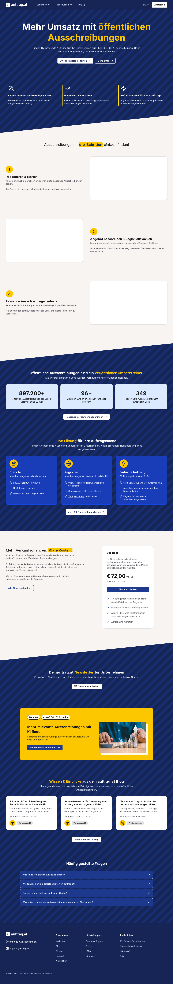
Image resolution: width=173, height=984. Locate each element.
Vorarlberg (79, 496)
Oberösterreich (75, 491)
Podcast (60, 956)
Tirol (70, 496)
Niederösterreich (83, 482)
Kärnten (98, 491)
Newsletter (61, 961)
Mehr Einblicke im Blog (86, 839)
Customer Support (95, 941)
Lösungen (44, 4)
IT (14, 488)
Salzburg (88, 491)
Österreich (91, 476)
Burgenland (98, 482)
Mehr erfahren (105, 61)
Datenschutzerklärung (131, 946)
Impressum (125, 951)
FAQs (88, 951)
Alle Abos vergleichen (19, 588)
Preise (81, 5)
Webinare (60, 941)
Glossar (59, 951)
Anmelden (159, 4)
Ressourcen (64, 4)
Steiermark (73, 485)
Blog (58, 946)
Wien (70, 482)
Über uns (90, 956)
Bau (15, 482)
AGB (122, 956)
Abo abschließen (128, 589)
